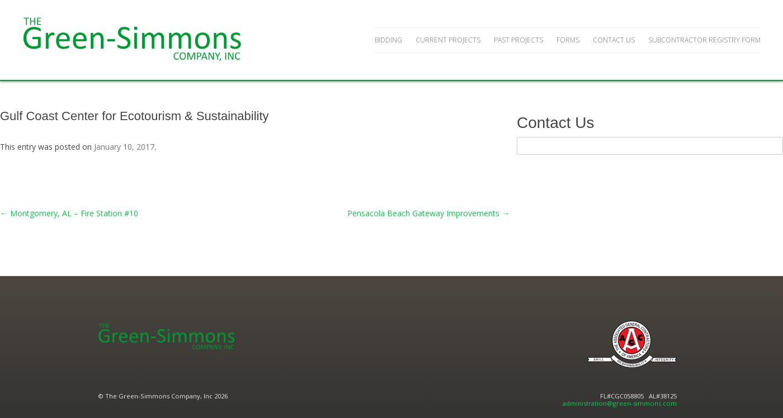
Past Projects (518, 40)
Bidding (388, 40)
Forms (567, 40)
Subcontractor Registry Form (704, 40)
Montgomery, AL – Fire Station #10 (69, 213)
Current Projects (448, 40)
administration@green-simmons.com (620, 403)
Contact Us (614, 40)
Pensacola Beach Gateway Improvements (428, 213)
